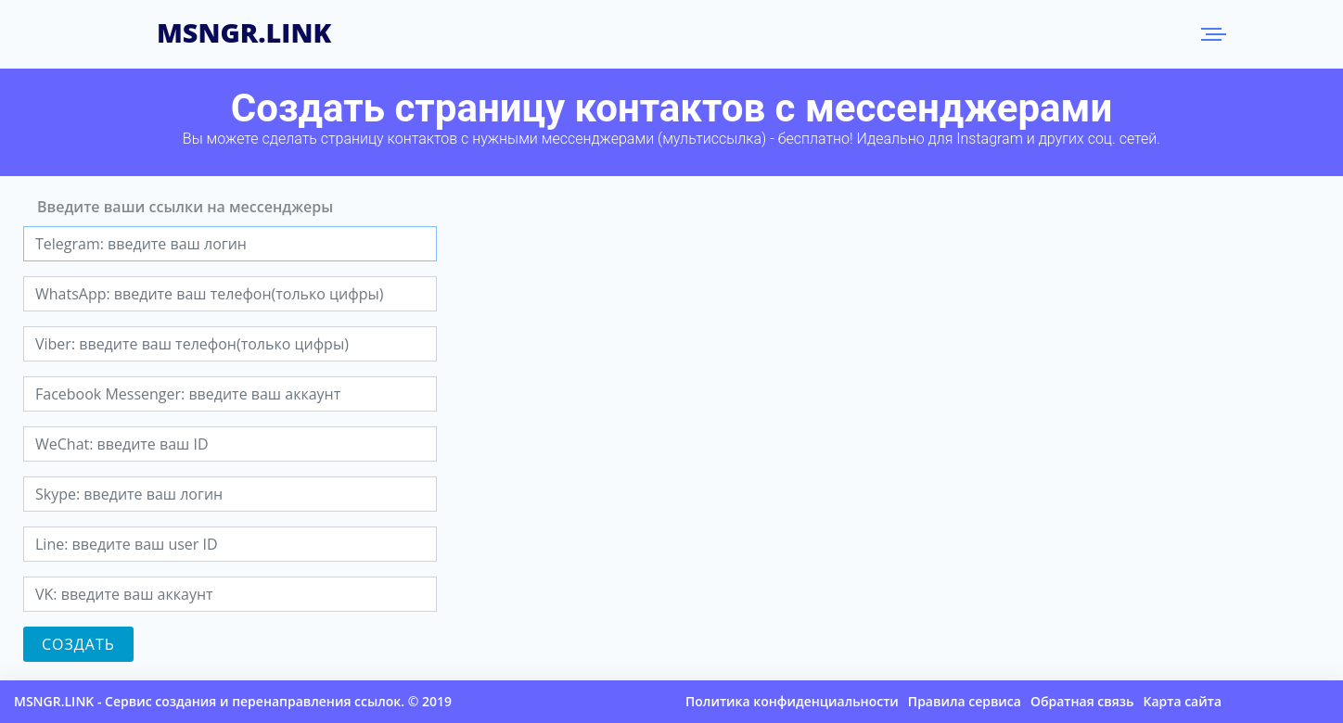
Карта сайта (1182, 701)
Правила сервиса (964, 701)
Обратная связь (1082, 701)
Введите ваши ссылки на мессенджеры (185, 207)
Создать (78, 644)
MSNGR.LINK (244, 29)
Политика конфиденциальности (792, 701)
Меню (1210, 34)
